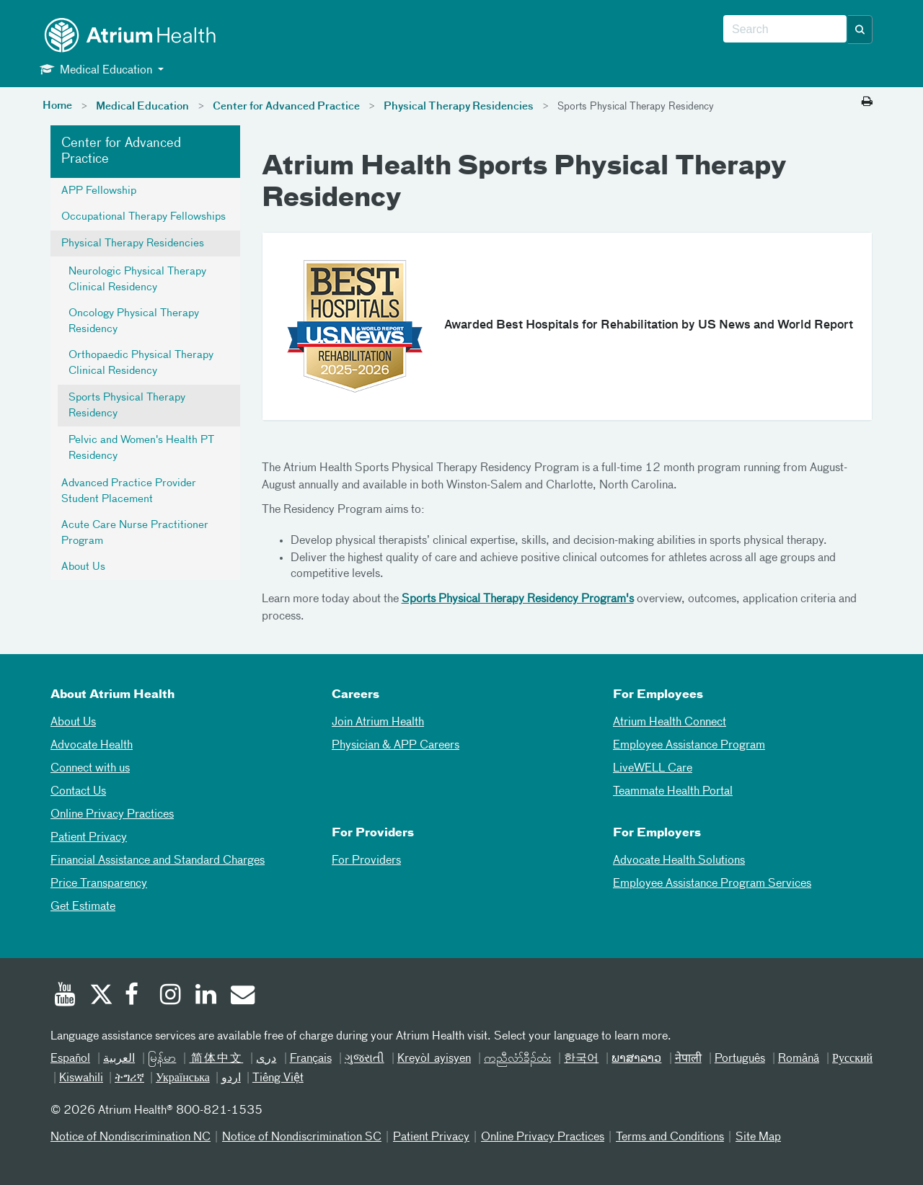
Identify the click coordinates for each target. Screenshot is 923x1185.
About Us (83, 567)
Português (740, 1059)
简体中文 (216, 1059)
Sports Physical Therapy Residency (127, 406)
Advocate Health (91, 745)
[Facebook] (135, 996)
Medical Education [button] (97, 69)
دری (266, 1059)
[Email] (241, 996)
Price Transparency (98, 884)
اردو (231, 1078)
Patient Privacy (88, 838)
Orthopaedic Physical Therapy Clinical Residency (141, 363)
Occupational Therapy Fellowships (143, 217)
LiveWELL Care (652, 768)
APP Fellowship (98, 191)
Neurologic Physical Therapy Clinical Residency (137, 279)
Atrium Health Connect (669, 722)
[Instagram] (170, 996)
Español (70, 1059)
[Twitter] (100, 996)
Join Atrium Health (378, 722)
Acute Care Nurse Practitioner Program (134, 533)
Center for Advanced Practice (286, 107)
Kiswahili (81, 1078)
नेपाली (688, 1059)
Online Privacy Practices (112, 814)
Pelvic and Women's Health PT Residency (141, 448)
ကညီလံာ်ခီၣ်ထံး (517, 1059)
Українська (183, 1078)
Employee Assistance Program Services (712, 884)
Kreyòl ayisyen (434, 1059)
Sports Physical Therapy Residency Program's (518, 599)
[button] (860, 29)
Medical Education (142, 107)
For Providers (366, 861)
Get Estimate (82, 907)
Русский (852, 1059)
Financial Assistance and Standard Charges (157, 861)
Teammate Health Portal (673, 791)
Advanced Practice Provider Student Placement (128, 491)
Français (311, 1059)
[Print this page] (867, 102)
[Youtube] (64, 996)
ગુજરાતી (364, 1059)
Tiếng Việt (278, 1078)
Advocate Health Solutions (679, 861)
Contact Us (78, 791)
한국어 (581, 1059)
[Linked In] (206, 996)
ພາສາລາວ (636, 1059)
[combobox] (785, 29)
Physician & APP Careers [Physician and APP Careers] (395, 745)
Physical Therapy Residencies (459, 107)
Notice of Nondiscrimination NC (130, 1137)
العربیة (119, 1059)
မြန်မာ (162, 1059)
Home (57, 106)
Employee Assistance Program (689, 745)
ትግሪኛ (129, 1078)
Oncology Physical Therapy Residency (134, 321)
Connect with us (90, 768)
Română (798, 1059)
